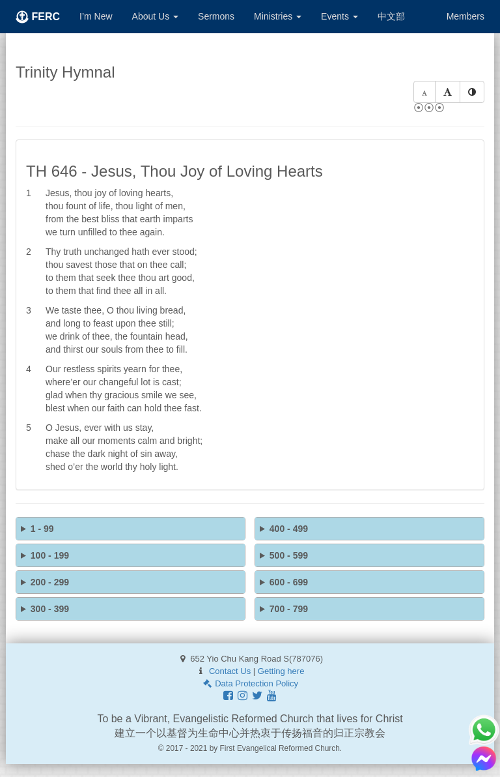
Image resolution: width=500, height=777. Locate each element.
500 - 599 (289, 555)
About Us (155, 16)
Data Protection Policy (250, 683)
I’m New (96, 16)
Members (465, 16)
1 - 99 (42, 528)
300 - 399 (50, 609)
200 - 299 (50, 582)
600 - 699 (289, 582)
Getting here (281, 671)
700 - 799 (289, 609)
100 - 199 (50, 555)
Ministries (277, 16)
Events (339, 16)
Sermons (216, 16)
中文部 (391, 16)
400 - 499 (289, 528)
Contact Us (230, 671)
